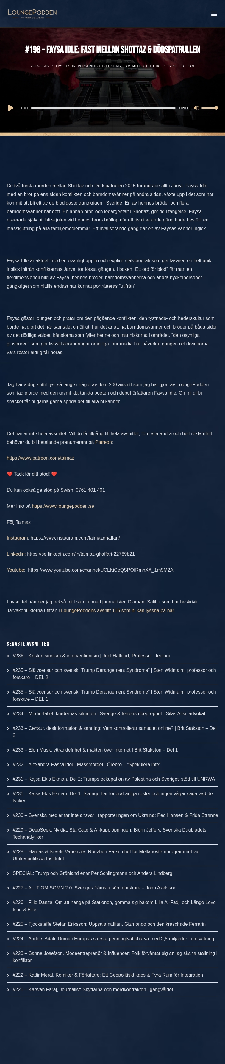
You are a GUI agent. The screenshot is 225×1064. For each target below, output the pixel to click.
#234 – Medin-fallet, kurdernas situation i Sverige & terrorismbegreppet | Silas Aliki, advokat (109, 713)
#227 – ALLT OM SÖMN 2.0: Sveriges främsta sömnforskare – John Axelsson (94, 887)
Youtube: (17, 570)
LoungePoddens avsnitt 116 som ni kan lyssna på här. (118, 610)
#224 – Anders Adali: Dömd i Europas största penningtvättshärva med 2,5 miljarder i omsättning (113, 938)
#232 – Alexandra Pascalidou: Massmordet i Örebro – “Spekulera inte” (87, 764)
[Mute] (197, 108)
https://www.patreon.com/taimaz (40, 458)
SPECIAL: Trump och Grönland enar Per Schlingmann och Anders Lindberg (92, 873)
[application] (112, 108)
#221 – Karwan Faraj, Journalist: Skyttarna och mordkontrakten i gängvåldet (93, 989)
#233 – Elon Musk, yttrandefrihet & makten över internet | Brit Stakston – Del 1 (95, 749)
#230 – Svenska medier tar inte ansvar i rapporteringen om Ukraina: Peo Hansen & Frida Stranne (115, 815)
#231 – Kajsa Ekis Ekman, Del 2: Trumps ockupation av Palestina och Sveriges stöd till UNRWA (114, 779)
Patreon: (104, 442)
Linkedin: (16, 554)
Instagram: (18, 537)
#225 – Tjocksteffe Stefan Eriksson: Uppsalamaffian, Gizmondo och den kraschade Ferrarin (109, 924)
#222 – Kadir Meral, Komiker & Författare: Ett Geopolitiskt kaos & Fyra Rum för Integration (108, 974)
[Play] (10, 108)
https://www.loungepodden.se (63, 506)
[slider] (103, 108)
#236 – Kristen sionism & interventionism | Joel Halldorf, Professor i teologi (91, 655)
